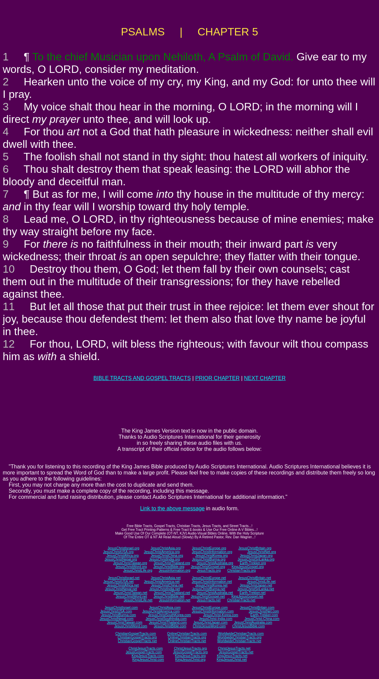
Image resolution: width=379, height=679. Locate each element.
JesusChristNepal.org (121, 559)
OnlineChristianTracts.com (187, 633)
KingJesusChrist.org (190, 659)
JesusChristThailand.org (172, 563)
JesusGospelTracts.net (236, 652)
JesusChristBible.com (170, 626)
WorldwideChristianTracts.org (239, 637)
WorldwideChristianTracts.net (239, 641)
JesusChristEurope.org (209, 548)
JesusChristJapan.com (210, 622)
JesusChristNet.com (264, 611)
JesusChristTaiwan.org (130, 563)
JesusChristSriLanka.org (256, 559)
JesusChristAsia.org (166, 548)
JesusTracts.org (209, 570)
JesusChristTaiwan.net (130, 593)
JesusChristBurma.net (208, 589)
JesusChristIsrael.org (123, 548)
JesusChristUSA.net (118, 581)
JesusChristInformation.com (213, 611)
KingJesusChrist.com (148, 659)
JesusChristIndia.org (164, 559)
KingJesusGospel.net (248, 596)
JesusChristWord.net (131, 596)
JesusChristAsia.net (166, 578)
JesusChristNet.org (261, 552)
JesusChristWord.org (131, 567)
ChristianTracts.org (241, 570)
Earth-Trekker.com (264, 615)
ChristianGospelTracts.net (137, 641)
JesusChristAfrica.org (123, 556)
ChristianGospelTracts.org (137, 637)
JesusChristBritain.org (254, 548)
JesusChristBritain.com (257, 607)
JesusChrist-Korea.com (220, 615)
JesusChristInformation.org (212, 552)
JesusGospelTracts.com (144, 652)
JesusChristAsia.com (165, 607)
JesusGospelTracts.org (190, 652)
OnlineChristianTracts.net (187, 641)
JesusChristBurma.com (118, 615)
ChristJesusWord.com (209, 626)
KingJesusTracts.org (190, 656)
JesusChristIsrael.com (121, 607)
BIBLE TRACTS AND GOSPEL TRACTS (142, 378)
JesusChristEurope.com (209, 607)
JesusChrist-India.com (215, 619)
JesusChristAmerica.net (162, 581)
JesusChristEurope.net (209, 578)
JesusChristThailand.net (172, 593)
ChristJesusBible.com (248, 626)
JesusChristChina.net (167, 585)
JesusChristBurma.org (208, 559)
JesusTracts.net (208, 600)
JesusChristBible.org (168, 567)
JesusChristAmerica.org (162, 552)
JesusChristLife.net (261, 581)
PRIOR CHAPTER (217, 378)
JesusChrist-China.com (261, 619)
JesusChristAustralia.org (215, 563)
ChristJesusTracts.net (234, 648)
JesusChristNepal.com (116, 619)
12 (9, 344)
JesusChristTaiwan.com (124, 622)
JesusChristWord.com (130, 626)
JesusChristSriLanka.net (256, 589)
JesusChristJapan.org (256, 556)
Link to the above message (172, 508)
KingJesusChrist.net (232, 659)
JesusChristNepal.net (121, 589)
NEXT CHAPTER (265, 378)
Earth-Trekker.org (253, 563)
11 (9, 306)
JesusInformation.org (174, 570)
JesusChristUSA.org (118, 552)
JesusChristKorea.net (211, 585)
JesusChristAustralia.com (253, 622)
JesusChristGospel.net (208, 596)
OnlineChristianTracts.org (187, 637)
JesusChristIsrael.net (123, 578)
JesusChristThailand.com (168, 622)
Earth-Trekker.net (253, 593)
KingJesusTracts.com (148, 656)
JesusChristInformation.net (212, 581)
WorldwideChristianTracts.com (241, 633)
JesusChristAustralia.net (215, 593)
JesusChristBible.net (169, 596)
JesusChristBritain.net (254, 578)
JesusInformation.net (174, 600)
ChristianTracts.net (241, 600)
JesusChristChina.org (167, 556)
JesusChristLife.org (137, 570)
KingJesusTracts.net (232, 656)
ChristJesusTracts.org (190, 648)
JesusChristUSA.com (116, 611)
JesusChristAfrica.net (123, 585)
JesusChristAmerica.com (161, 611)
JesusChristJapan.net (256, 585)
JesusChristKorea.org (211, 556)
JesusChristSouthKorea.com (169, 615)
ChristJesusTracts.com (146, 648)
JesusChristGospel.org (208, 567)
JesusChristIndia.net (164, 589)
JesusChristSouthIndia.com (166, 619)
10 (9, 269)
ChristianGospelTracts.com (135, 633)
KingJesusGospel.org (248, 567)
